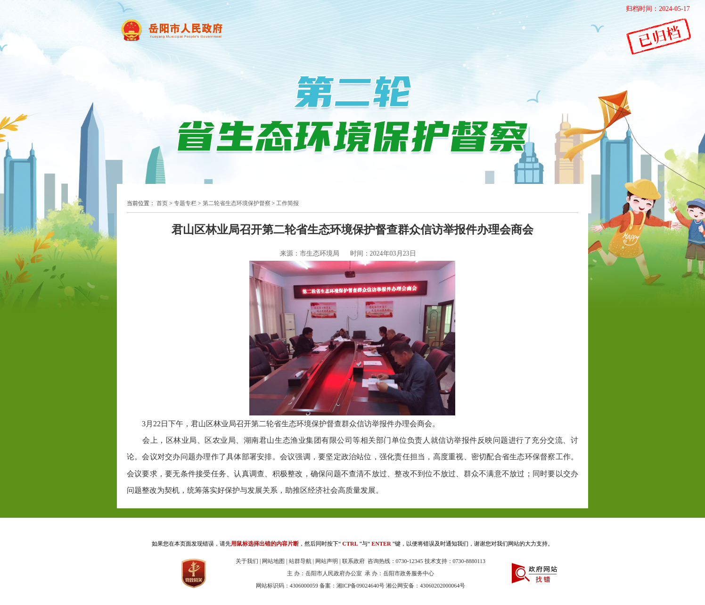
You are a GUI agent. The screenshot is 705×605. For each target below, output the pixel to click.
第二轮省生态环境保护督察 (237, 203)
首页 (162, 203)
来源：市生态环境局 (309, 253)
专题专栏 (185, 203)
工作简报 (287, 203)
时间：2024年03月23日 (383, 253)
